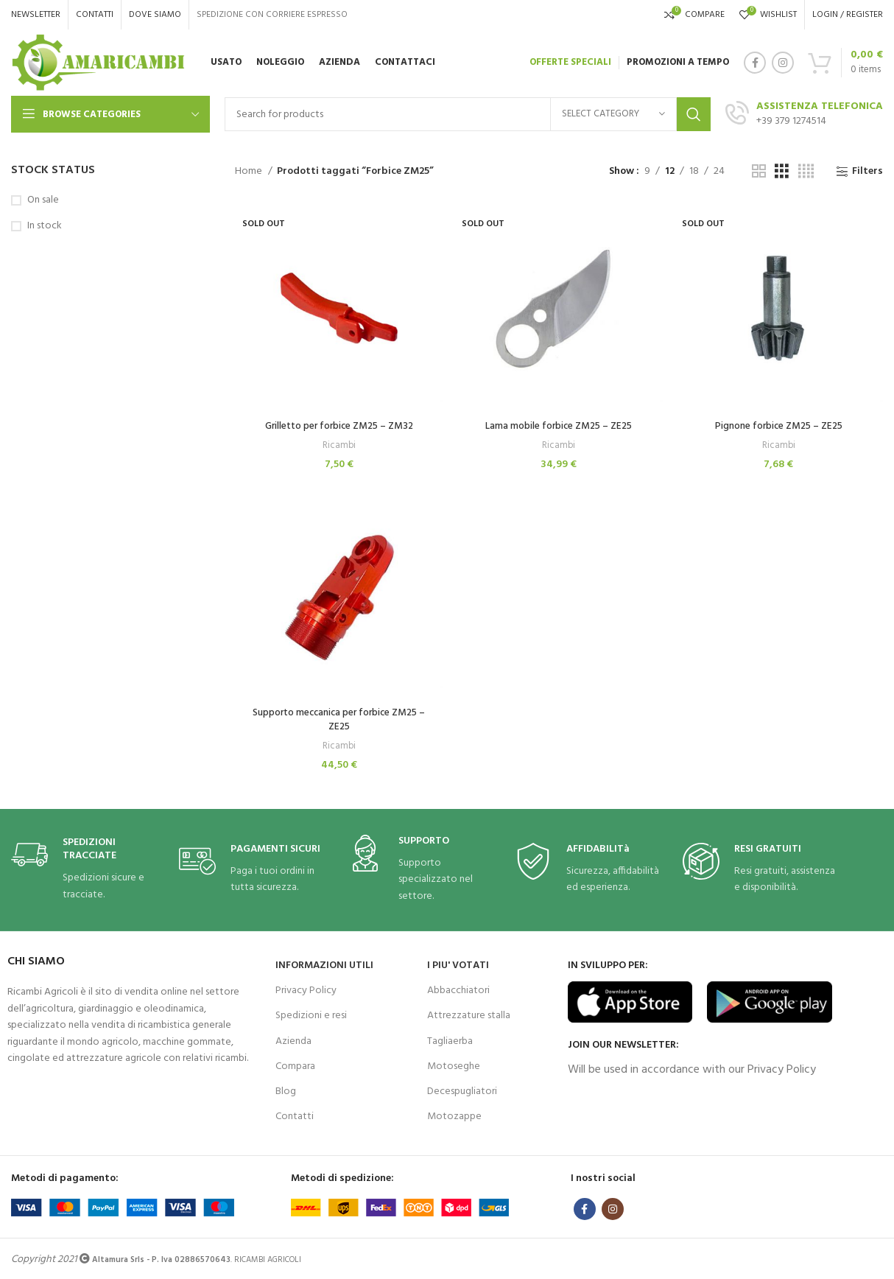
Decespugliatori (462, 1090)
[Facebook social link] (755, 63)
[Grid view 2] (759, 172)
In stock (44, 226)
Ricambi (338, 444)
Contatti (294, 1115)
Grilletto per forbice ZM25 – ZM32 (338, 424)
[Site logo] (98, 63)
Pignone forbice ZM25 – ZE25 (779, 424)
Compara (295, 1065)
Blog (285, 1090)
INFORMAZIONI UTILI (324, 964)
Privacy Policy (306, 989)
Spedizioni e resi (311, 1014)
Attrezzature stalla (468, 1014)
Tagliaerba (450, 1039)
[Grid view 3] (782, 172)
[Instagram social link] (783, 63)
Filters (867, 172)
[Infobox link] (87, 868)
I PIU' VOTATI (458, 964)
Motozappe (454, 1115)
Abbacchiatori (458, 989)
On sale (43, 200)
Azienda (293, 1039)
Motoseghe (453, 1065)
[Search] (468, 114)
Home (249, 172)
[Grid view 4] (806, 172)
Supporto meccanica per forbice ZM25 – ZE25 (338, 719)
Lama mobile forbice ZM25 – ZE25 (558, 424)
